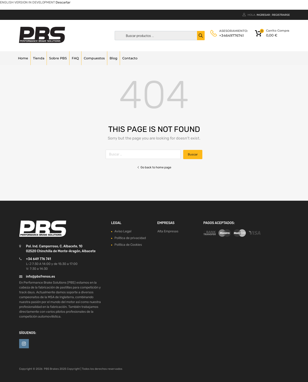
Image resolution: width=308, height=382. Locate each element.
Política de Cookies (128, 245)
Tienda (38, 58)
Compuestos (94, 58)
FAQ (75, 58)
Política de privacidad (130, 238)
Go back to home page (154, 167)
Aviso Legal (122, 231)
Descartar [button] (63, 2)
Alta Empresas (167, 231)
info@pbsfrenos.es (40, 277)
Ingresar (263, 14)
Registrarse (281, 14)
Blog (113, 58)
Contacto (130, 58)
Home (23, 58)
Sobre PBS (58, 58)
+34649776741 (230, 35)
